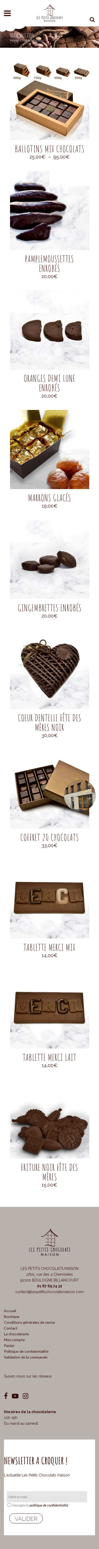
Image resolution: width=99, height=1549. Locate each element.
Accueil (10, 1310)
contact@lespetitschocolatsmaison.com (49, 1292)
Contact (11, 1328)
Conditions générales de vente (29, 1322)
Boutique (11, 1316)
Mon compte (14, 1339)
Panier (9, 1345)
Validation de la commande (26, 1357)
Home (14, 40)
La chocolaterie (16, 1334)
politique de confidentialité (49, 1505)
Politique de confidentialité (26, 1351)
